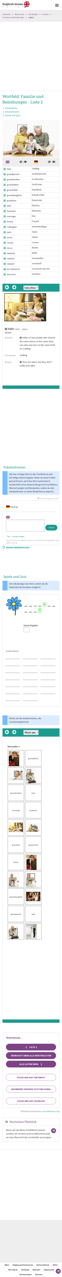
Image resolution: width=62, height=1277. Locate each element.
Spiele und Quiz (12, 115)
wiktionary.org (53, 1111)
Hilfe (55, 1265)
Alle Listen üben (31, 1064)
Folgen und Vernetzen (23, 1265)
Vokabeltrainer (12, 111)
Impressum (49, 1269)
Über (7, 1265)
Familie (45, 14)
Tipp (8, 536)
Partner (38, 1274)
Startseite (6, 14)
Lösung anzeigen (18, 536)
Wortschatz (19, 14)
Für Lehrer (13, 1269)
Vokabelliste (11, 108)
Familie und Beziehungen (13, 17)
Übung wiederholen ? (16, 547)
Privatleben (33, 14)
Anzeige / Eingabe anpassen (48, 498)
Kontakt (36, 1269)
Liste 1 (31, 1047)
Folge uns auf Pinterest (31, 1077)
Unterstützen (42, 1265)
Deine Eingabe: (31, 625)
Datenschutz (26, 1274)
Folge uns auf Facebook (31, 1101)
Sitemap (25, 1269)
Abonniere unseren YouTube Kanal (31, 1089)
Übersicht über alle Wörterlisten (31, 1055)
